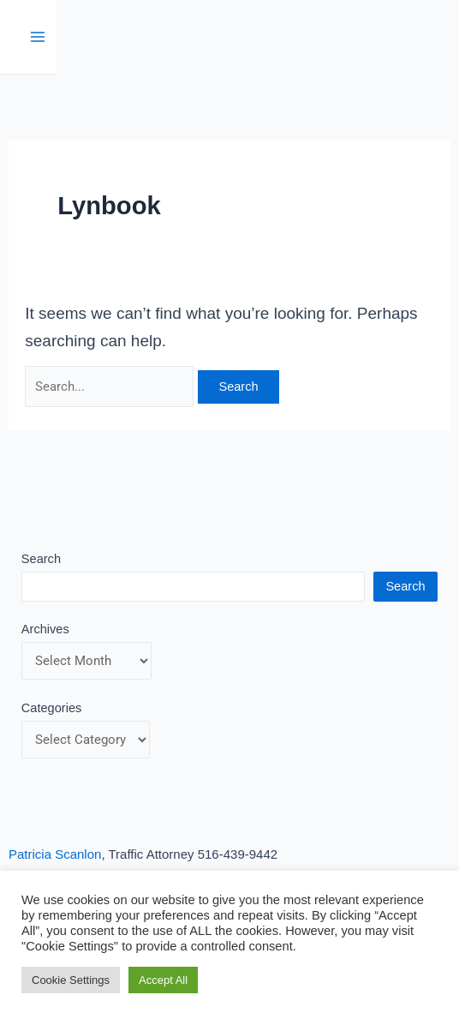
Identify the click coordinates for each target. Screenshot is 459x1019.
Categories (51, 708)
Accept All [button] (163, 980)
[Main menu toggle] (38, 37)
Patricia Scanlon (55, 854)
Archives (45, 629)
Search (41, 559)
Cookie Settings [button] (71, 980)
